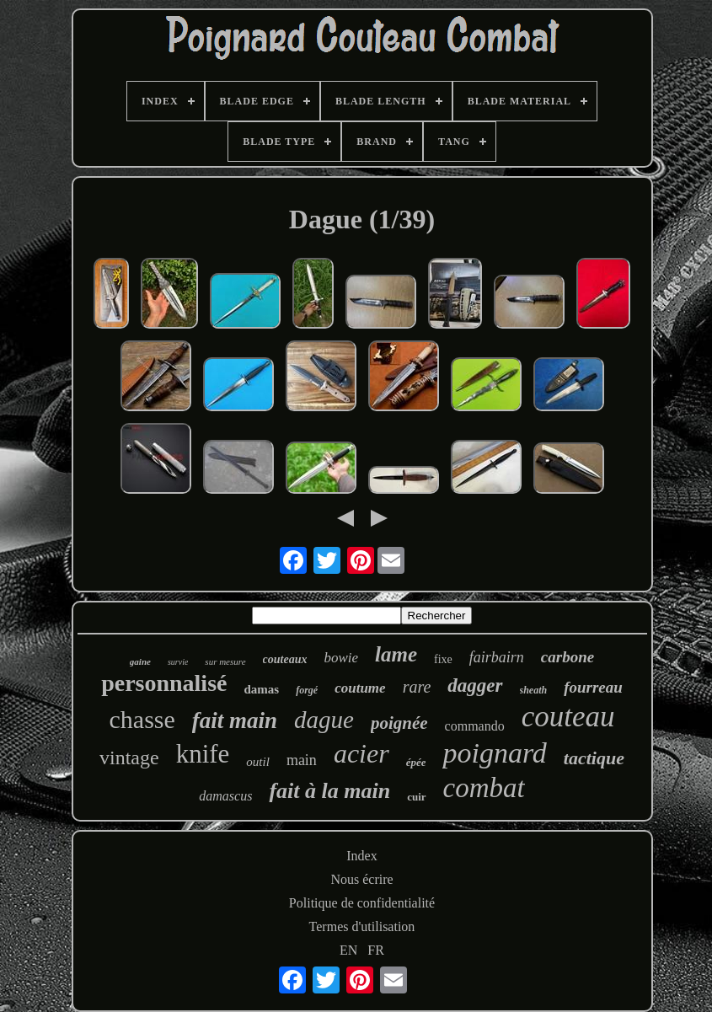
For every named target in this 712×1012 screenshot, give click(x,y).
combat (484, 788)
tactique (594, 757)
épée (416, 762)
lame (396, 654)
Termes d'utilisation (362, 926)
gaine (140, 661)
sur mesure (225, 661)
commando (475, 726)
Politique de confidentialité (362, 903)
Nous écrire (361, 879)
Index (361, 856)
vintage (129, 757)
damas (261, 689)
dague (324, 719)
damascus (225, 796)
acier (361, 753)
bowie (341, 658)
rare (417, 686)
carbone (567, 657)
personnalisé (164, 683)
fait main (234, 720)
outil (258, 761)
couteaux (285, 659)
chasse (142, 719)
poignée (399, 723)
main (301, 760)
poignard (494, 752)
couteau (568, 716)
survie (178, 662)
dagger (474, 685)
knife (203, 753)
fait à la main (329, 791)
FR (375, 950)
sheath (534, 690)
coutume (360, 688)
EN (348, 950)
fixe (443, 659)
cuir (416, 796)
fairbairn (496, 657)
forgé (307, 690)
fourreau (593, 687)
